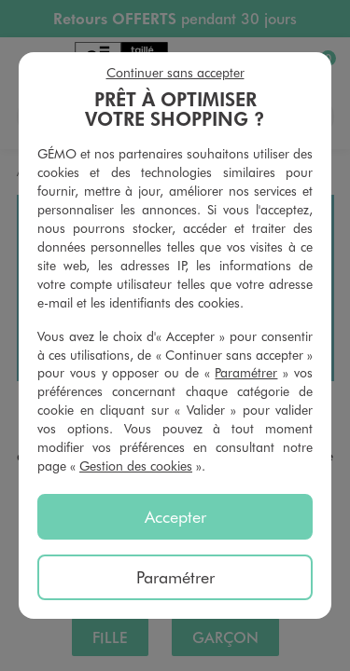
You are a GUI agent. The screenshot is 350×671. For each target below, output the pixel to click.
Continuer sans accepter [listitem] (175, 72)
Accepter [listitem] (175, 516)
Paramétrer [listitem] (175, 577)
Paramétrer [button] (246, 372)
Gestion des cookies (135, 465)
